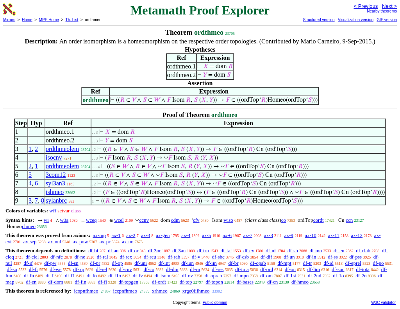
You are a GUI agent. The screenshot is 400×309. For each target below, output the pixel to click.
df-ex (248, 250)
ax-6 (227, 235)
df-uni (140, 263)
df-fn (29, 275)
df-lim (313, 269)
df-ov (187, 275)
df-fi (102, 282)
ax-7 (247, 235)
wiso (228, 220)
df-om (266, 275)
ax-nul (54, 241)
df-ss (333, 257)
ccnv (144, 220)
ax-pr (105, 241)
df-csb (242, 257)
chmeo (29, 226)
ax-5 (206, 235)
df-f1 (70, 275)
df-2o (360, 275)
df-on (290, 269)
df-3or (154, 250)
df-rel (101, 269)
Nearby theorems (382, 11)
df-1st (290, 275)
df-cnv (125, 269)
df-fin (80, 282)
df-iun (187, 263)
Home (27, 20)
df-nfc (56, 257)
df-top (186, 282)
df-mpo (241, 275)
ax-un (128, 241)
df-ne (80, 257)
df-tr (307, 263)
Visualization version (355, 20)
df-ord (267, 269)
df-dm (172, 269)
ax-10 (310, 235)
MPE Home (49, 20)
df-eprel (353, 263)
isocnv (54, 157)
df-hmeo (300, 282)
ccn (349, 220)
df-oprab (213, 275)
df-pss (355, 257)
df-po (378, 263)
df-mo (315, 250)
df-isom (162, 275)
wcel (119, 220)
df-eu (339, 250)
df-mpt (284, 263)
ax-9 (288, 235)
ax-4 (185, 235)
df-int (164, 263)
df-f (50, 275)
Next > (389, 6)
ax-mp (99, 235)
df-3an (179, 250)
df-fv (138, 275)
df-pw (50, 263)
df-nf (271, 250)
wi (46, 220)
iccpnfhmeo (125, 291)
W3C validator (383, 302)
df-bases (245, 282)
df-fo (92, 275)
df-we (55, 269)
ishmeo (55, 192)
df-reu (150, 257)
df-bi (93, 250)
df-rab (174, 257)
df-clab (363, 250)
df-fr (33, 269)
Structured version (318, 20)
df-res (217, 269)
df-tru (203, 250)
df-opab (258, 263)
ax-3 (145, 235)
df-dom (55, 282)
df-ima (242, 269)
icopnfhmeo (86, 291)
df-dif (266, 257)
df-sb (293, 250)
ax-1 (116, 235)
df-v (196, 257)
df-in (311, 257)
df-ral (102, 257)
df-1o (338, 275)
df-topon (214, 282)
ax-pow (80, 241)
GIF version (387, 20)
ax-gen (163, 235)
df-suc (338, 269)
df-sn (73, 263)
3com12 (56, 174)
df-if (27, 263)
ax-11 (333, 235)
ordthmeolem (62, 149)
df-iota (363, 269)
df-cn (272, 282)
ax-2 (130, 235)
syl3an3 (55, 183)
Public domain (215, 302)
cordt (318, 220)
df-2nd (314, 275)
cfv (196, 220)
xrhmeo (160, 291)
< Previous (366, 6)
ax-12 (357, 235)
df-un (289, 257)
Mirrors (9, 20)
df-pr (95, 263)
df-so (12, 269)
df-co (149, 269)
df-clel (32, 257)
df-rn (195, 269)
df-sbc (218, 257)
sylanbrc (56, 200)
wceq (91, 220)
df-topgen (129, 282)
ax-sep (30, 241)
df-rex (126, 257)
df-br (234, 263)
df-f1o (115, 275)
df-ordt (159, 282)
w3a (64, 220)
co (283, 220)
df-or (133, 250)
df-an (113, 250)
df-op (117, 263)
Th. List (72, 20)
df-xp (78, 269)
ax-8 (268, 235)
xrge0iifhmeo (196, 291)
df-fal (226, 250)
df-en (31, 282)
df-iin (211, 263)
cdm (175, 220)
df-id (328, 263)
